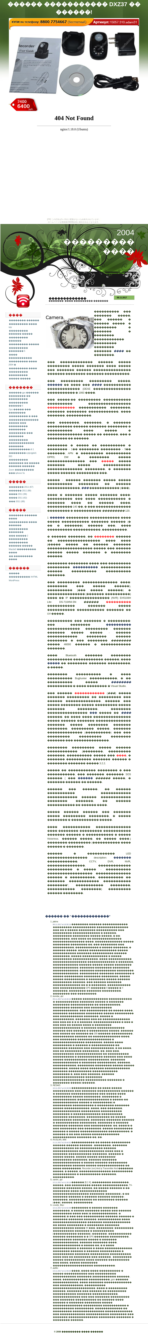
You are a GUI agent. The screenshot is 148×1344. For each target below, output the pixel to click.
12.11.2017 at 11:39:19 (62, 1182)
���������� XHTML (23, 577)
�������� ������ (24, 320)
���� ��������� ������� (86, 301)
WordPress (14, 580)
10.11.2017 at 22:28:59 (62, 1088)
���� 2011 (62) (18, 498)
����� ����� (20, 378)
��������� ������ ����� (21, 332)
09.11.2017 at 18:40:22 (62, 999)
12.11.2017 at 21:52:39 (62, 1208)
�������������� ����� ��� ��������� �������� (24, 425)
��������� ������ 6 (18, 404)
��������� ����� (24, 344)
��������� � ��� (23, 416)
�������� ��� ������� (21, 434)
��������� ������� (18, 530)
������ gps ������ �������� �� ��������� (24, 395)
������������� (67, 298)
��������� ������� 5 (18, 349)
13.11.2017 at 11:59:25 (62, 1271)
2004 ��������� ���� (98, 242)
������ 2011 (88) (20, 490)
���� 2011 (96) (18, 494)
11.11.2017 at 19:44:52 (62, 1142)
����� (14, 573)
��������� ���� (23, 368)
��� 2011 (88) (17, 501)
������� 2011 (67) (21, 487)
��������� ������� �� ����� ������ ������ (24, 463)
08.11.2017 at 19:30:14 (62, 924)
